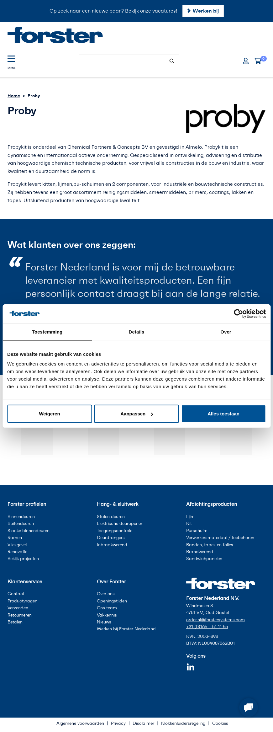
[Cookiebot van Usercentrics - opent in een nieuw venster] (238, 313)
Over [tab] (225, 331)
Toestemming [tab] (47, 331)
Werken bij (206, 11)
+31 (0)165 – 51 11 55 (207, 626)
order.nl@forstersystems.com (215, 619)
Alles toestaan (223, 413)
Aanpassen (136, 413)
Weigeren (49, 413)
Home (14, 96)
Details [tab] (136, 331)
